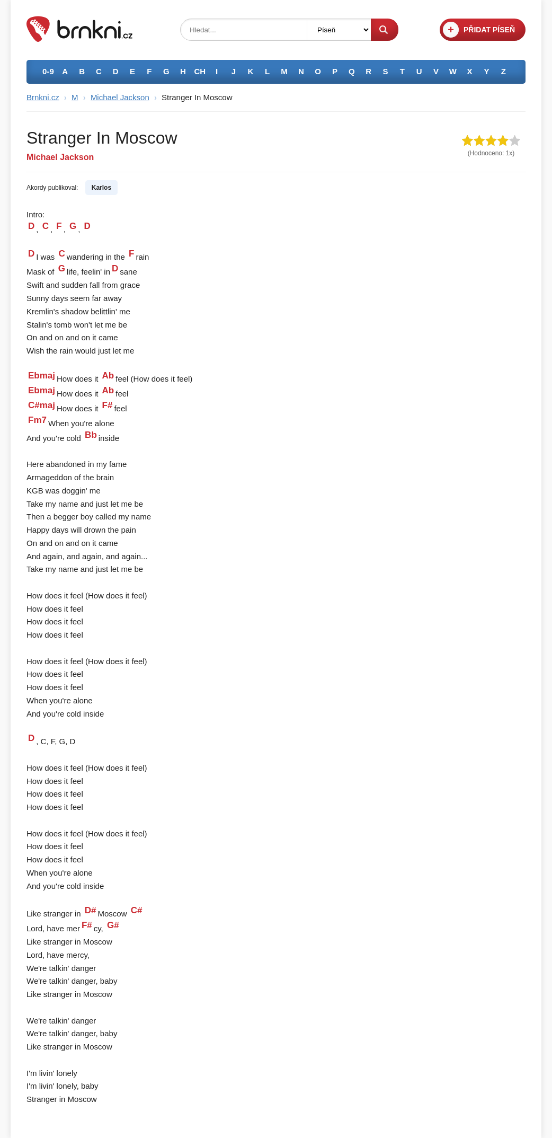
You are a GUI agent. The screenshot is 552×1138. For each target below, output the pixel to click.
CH (200, 71)
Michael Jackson (120, 97)
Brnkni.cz (42, 97)
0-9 (48, 71)
